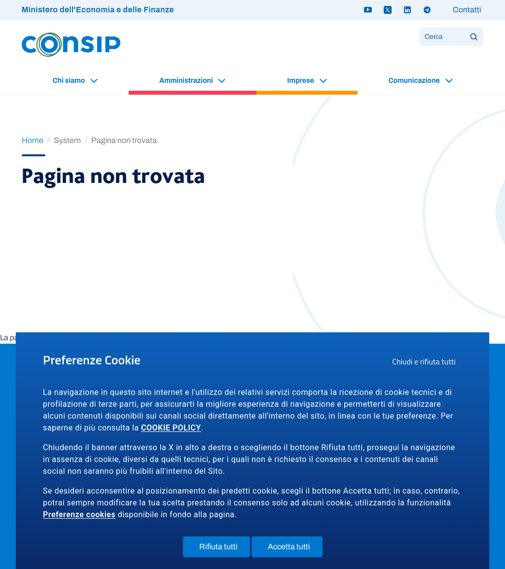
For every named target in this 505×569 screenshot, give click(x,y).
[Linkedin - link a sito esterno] (407, 10)
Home (32, 140)
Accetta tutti (295, 548)
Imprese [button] (301, 80)
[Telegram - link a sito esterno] (427, 10)
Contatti (467, 9)
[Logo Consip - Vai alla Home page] (71, 44)
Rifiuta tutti (224, 548)
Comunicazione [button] (415, 80)
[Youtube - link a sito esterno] (368, 10)
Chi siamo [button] (69, 80)
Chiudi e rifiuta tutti (427, 363)
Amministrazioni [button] (186, 80)
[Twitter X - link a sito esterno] (388, 10)
